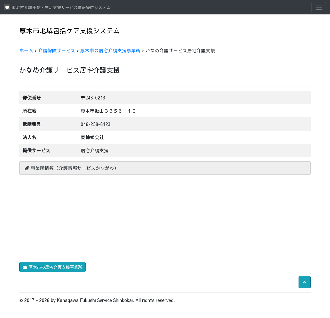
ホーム (26, 50)
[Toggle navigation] (318, 7)
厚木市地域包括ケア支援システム (69, 30)
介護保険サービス (56, 50)
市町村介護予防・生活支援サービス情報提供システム (57, 7)
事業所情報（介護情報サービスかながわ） (72, 168)
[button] (305, 282)
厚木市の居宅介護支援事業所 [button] (52, 267)
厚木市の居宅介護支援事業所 (110, 50)
